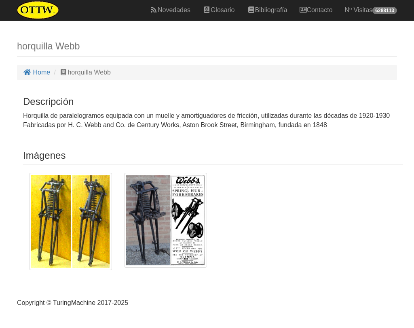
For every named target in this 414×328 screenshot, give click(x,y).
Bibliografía (267, 9)
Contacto (316, 9)
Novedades (170, 9)
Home (36, 72)
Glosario (219, 9)
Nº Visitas (371, 10)
